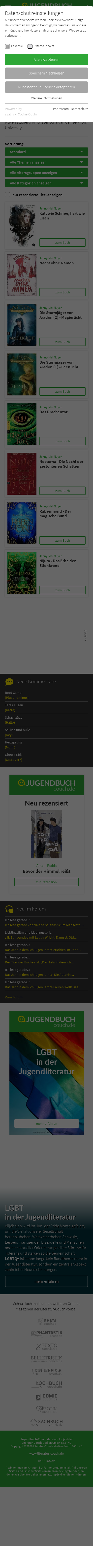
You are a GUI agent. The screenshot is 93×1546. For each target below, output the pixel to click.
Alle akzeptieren (47, 59)
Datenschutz (79, 108)
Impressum (61, 108)
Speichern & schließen (46, 72)
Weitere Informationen (46, 98)
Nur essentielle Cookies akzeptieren (46, 86)
